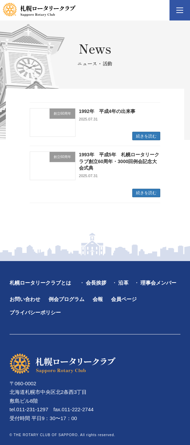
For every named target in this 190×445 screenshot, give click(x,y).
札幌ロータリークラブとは (40, 283)
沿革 (123, 283)
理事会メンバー (158, 283)
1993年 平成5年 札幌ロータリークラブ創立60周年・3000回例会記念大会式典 (119, 161)
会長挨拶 (96, 283)
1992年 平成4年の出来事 (107, 111)
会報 (98, 299)
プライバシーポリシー (35, 312)
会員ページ (124, 299)
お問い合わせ (25, 299)
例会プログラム (66, 299)
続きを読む (146, 136)
